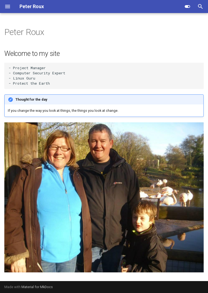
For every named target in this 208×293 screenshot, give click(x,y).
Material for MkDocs (37, 287)
